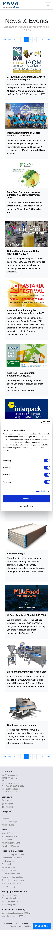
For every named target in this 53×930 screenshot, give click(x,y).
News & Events (8, 833)
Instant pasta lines (9, 867)
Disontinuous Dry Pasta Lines (13, 858)
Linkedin (6, 800)
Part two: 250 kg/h (9, 898)
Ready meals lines (9, 871)
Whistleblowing (8, 825)
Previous (6, 39)
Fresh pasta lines (9, 861)
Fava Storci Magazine (10, 846)
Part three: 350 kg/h (10, 901)
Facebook (7, 807)
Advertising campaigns (11, 843)
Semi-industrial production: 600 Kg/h (16, 913)
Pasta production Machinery (13, 877)
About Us (5, 815)
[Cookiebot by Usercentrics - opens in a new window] (40, 422)
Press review (7, 840)
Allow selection (26, 506)
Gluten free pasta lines (11, 874)
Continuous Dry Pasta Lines (13, 855)
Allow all (26, 498)
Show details (41, 491)
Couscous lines (8, 864)
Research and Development (13, 880)
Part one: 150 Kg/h (9, 895)
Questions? (42, 926)
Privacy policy (15, 926)
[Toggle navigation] (48, 4)
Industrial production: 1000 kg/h (14, 916)
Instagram (7, 804)
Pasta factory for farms (11, 905)
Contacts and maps (9, 822)
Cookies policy (30, 926)
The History (6, 818)
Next (48, 39)
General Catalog (8, 887)
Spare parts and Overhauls (12, 883)
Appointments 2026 (9, 836)
